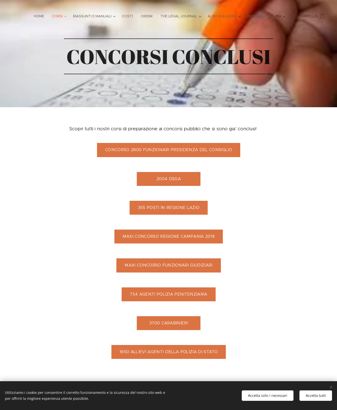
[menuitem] (40, 16)
